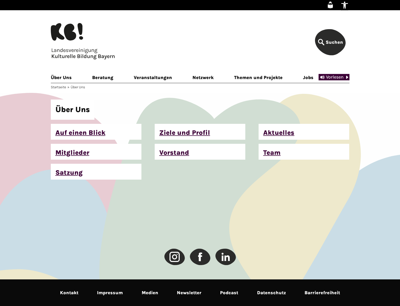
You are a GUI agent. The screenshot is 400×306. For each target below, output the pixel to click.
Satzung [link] (69, 173)
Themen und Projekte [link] (258, 77)
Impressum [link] (110, 293)
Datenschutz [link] (271, 293)
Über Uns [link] (61, 77)
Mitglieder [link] (72, 153)
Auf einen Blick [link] (80, 133)
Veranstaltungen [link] (153, 77)
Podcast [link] (229, 293)
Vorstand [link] (174, 153)
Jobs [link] (308, 77)
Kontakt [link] (69, 293)
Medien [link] (150, 293)
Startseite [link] (58, 87)
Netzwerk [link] (203, 77)
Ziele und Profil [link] (184, 133)
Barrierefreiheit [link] (322, 293)
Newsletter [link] (189, 293)
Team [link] (272, 153)
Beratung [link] (102, 77)
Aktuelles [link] (278, 133)
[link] (330, 5)
